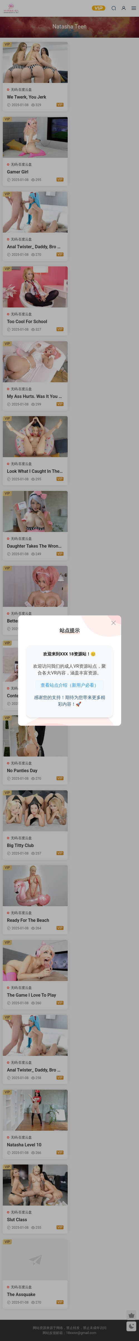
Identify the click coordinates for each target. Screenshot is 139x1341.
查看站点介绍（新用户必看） (70, 685)
